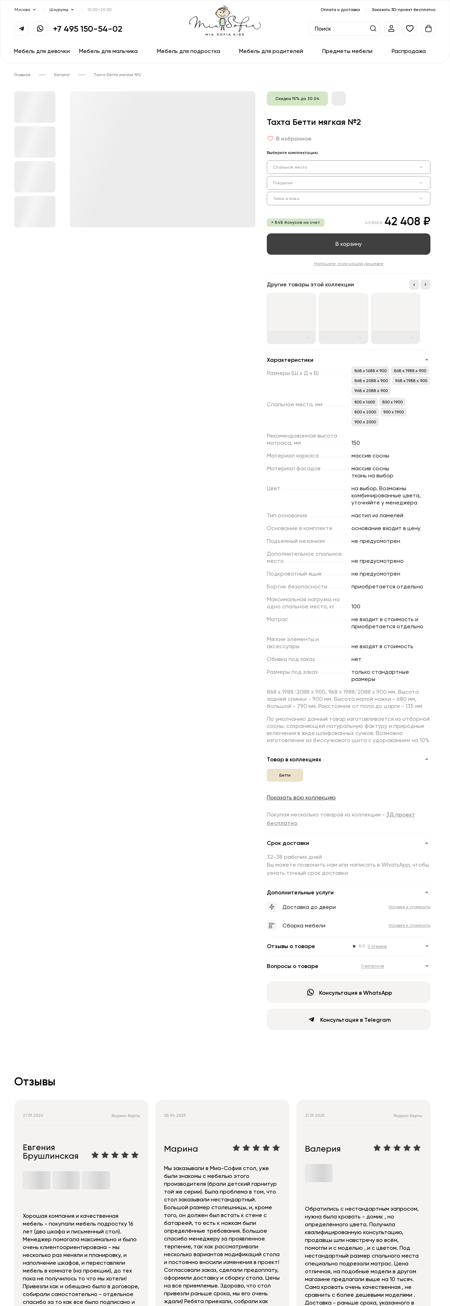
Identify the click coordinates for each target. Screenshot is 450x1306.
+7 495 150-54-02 (87, 28)
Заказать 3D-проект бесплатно (403, 9)
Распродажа (409, 51)
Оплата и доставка (340, 9)
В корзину (348, 244)
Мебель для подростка (188, 51)
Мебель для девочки (42, 51)
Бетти (285, 775)
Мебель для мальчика (108, 51)
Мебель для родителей (271, 51)
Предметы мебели (347, 51)
